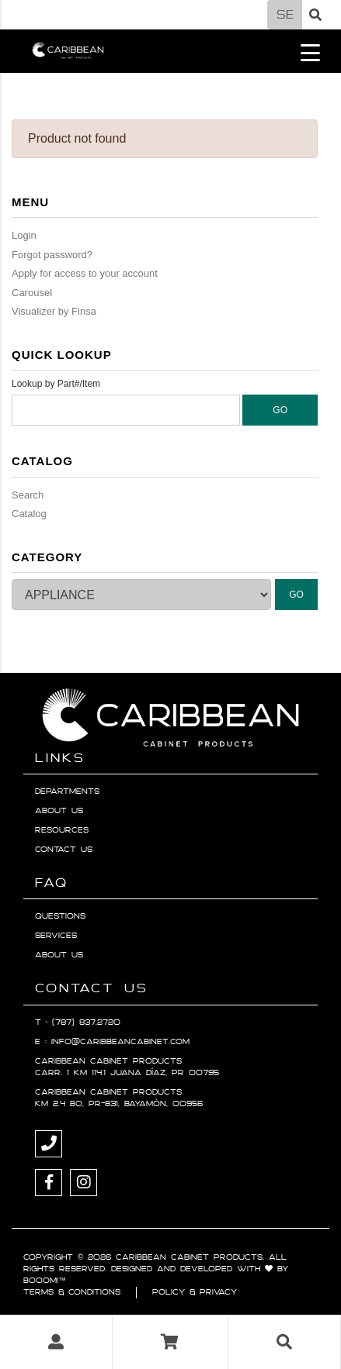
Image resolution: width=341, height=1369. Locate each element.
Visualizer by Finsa (54, 311)
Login (24, 235)
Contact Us (63, 849)
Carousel (32, 292)
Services (56, 935)
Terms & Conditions (71, 1292)
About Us (59, 810)
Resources (62, 830)
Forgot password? (52, 254)
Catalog (29, 513)
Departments (67, 791)
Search (27, 495)
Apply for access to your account (85, 273)
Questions (60, 916)
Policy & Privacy (194, 1292)
